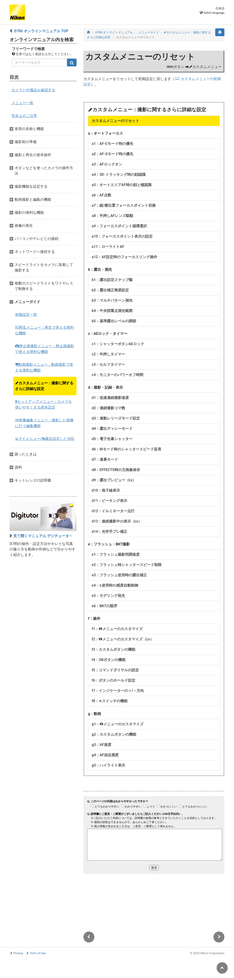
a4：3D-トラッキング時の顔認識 (119, 174)
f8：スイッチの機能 (110, 701)
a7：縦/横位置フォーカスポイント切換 (124, 205)
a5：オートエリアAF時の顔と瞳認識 (121, 185)
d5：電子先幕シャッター (112, 439)
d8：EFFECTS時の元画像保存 (116, 470)
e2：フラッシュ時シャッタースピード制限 (127, 565)
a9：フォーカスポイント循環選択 (119, 226)
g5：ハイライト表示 (108, 765)
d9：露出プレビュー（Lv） (114, 480)
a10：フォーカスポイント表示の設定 (122, 236)
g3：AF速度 (101, 744)
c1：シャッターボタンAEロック (118, 344)
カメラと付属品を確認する (33, 90)
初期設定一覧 (26, 314)
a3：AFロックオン (107, 164)
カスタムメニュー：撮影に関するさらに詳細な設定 (44, 386)
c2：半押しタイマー (108, 354)
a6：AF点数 (101, 195)
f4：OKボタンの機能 (108, 660)
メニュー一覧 (22, 103)
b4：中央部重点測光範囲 (112, 311)
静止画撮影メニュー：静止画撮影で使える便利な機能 (44, 349)
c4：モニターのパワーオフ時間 (117, 375)
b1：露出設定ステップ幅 (112, 280)
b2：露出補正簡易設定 (110, 290)
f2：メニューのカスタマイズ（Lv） (123, 639)
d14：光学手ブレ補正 (109, 531)
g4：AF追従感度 (105, 755)
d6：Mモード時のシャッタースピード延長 (126, 449)
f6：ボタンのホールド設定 (113, 680)
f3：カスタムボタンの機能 (113, 649)
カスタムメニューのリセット (115, 121)
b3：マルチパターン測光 (112, 300)
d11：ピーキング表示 (109, 500)
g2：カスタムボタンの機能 (114, 734)
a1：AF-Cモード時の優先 (112, 143)
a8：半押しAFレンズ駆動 (112, 216)
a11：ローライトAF (108, 246)
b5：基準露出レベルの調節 (114, 321)
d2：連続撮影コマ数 (108, 408)
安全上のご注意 (24, 116)
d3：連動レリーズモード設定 (116, 418)
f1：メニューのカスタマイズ (117, 629)
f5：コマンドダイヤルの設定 (115, 670)
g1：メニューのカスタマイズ (117, 724)
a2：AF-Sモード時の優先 (112, 154)
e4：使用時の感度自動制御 (115, 585)
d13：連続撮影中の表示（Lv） (117, 521)
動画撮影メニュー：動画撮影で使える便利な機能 (44, 367)
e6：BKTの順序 (104, 606)
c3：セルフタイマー (108, 364)
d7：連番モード (105, 459)
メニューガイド (148, 32)
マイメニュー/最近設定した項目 (44, 438)
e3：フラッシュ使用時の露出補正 (119, 575)
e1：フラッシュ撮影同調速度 (116, 554)
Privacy (18, 953)
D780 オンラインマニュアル (114, 32)
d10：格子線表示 (106, 490)
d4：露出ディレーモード (112, 428)
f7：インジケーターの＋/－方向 (118, 690)
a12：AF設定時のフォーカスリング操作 (124, 257)
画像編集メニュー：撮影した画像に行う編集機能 (44, 423)
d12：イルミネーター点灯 (113, 511)
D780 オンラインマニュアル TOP (41, 31)
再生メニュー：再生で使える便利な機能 (44, 330)
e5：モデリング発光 (108, 595)
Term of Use (38, 953)
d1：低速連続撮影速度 (110, 398)
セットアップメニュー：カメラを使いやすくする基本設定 (43, 404)
